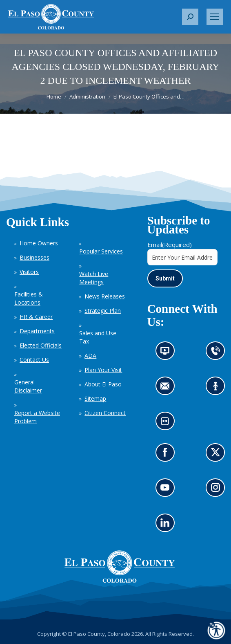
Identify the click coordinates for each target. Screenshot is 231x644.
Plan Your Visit (103, 370)
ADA (90, 355)
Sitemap (95, 398)
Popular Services (101, 251)
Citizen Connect (105, 413)
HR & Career (36, 317)
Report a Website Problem (37, 417)
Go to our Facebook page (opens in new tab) (167, 455)
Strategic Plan (102, 310)
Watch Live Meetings (93, 278)
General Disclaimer (28, 386)
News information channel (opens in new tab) (167, 353)
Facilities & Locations (28, 298)
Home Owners (39, 243)
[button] (190, 16)
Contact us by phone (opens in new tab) (217, 353)
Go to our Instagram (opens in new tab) (218, 490)
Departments (37, 331)
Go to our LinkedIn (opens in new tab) (167, 525)
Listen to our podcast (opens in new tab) (217, 388)
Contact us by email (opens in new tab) (167, 388)
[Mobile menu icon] (215, 17)
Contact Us (34, 360)
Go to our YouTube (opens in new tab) (167, 490)
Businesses (34, 257)
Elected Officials (41, 345)
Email (169, 244)
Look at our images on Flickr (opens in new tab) (167, 423)
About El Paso (103, 384)
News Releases (104, 296)
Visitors (29, 272)
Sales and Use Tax (97, 337)
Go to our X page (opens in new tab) (217, 455)
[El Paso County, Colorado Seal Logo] (119, 580)
